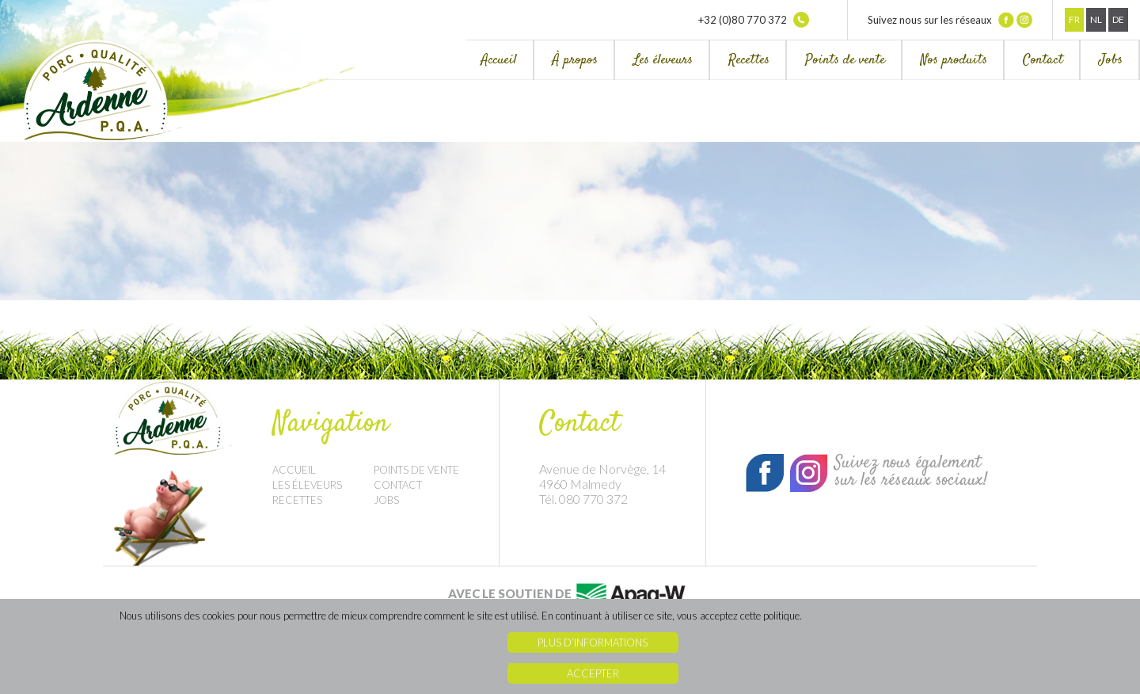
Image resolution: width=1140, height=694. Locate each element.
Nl (1096, 19)
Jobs (1111, 60)
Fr (1074, 19)
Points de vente (845, 60)
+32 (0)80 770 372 (753, 20)
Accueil (499, 60)
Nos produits (954, 60)
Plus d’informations (593, 642)
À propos (575, 60)
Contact (1043, 60)
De (1118, 19)
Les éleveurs (663, 60)
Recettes (749, 60)
